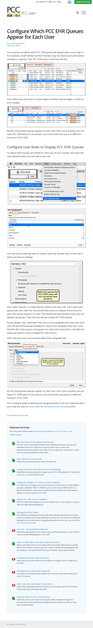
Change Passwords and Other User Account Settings (39, 469)
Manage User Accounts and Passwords (33, 571)
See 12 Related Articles (16, 43)
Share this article (13, 45)
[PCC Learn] (24, 12)
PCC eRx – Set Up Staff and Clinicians (32, 529)
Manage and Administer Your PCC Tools (51, 431)
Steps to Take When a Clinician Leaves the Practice (38, 542)
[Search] (76, 12)
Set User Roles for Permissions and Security (47, 406)
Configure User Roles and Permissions (33, 558)
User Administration (24, 523)
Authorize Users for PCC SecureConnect (33, 597)
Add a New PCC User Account (29, 459)
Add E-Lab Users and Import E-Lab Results (34, 584)
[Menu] (82, 12)
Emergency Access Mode (27, 512)
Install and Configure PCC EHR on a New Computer (38, 482)
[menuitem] (49, 2)
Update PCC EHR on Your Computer (32, 499)
